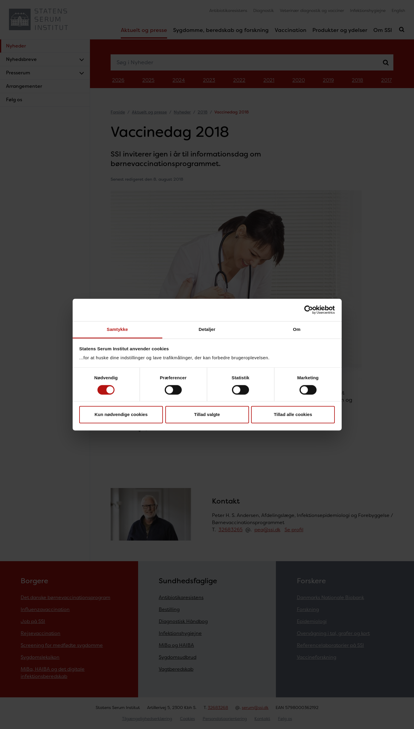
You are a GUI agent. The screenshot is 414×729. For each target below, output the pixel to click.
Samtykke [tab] (117, 329)
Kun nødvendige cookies (121, 414)
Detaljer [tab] (207, 329)
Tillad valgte (207, 414)
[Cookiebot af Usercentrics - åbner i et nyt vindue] (308, 309)
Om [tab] (296, 329)
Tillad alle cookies (293, 414)
